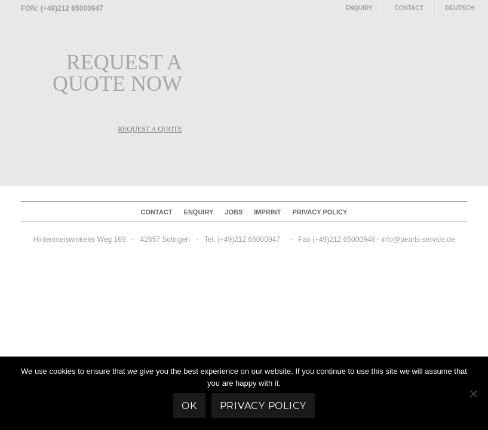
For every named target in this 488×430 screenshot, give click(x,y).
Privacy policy (320, 212)
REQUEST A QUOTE (150, 129)
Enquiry (358, 8)
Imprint (267, 212)
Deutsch (460, 8)
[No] (473, 394)
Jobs (234, 212)
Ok (189, 405)
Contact (409, 8)
